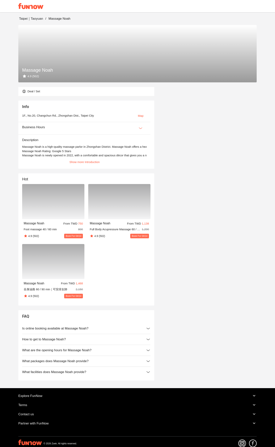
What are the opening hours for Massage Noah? (86, 350)
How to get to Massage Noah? (86, 339)
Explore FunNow (137, 395)
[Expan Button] (141, 128)
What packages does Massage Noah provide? (86, 361)
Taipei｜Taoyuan (31, 18)
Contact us (137, 414)
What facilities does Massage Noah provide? (86, 372)
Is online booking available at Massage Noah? (86, 328)
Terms (137, 405)
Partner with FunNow (137, 423)
